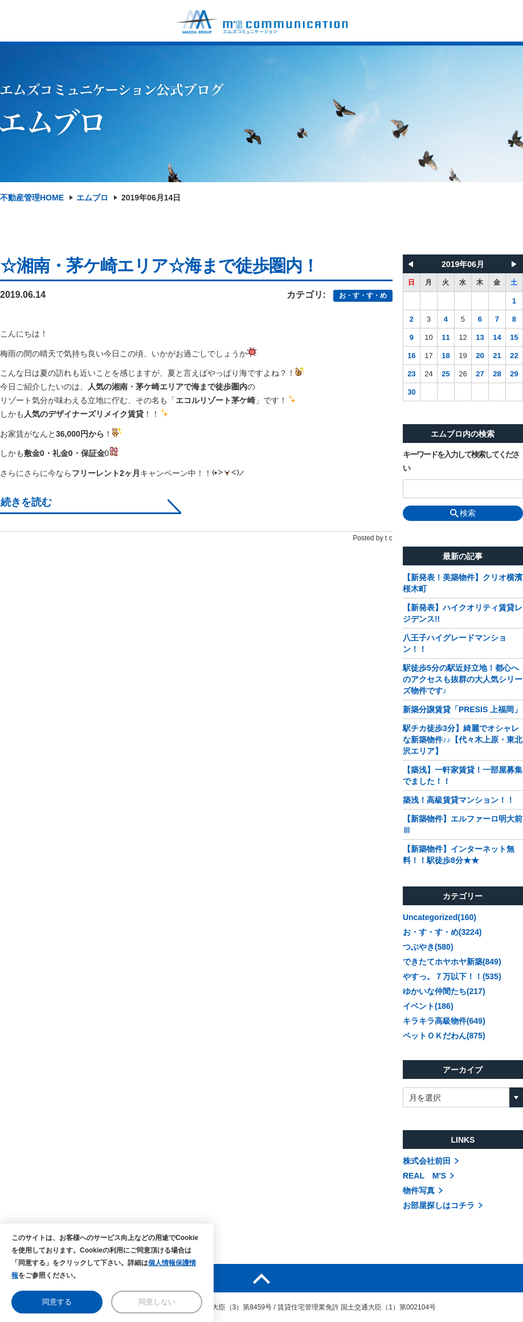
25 (446, 373)
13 (480, 337)
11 (446, 337)
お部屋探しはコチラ (439, 1205)
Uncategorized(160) (439, 917)
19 (463, 355)
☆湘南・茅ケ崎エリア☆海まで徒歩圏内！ (159, 265)
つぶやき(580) (428, 946)
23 (411, 373)
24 (428, 373)
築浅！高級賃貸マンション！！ (458, 799)
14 (497, 337)
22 (514, 355)
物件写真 (419, 1190)
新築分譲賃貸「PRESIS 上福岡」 (462, 709)
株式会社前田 (427, 1160)
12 (463, 337)
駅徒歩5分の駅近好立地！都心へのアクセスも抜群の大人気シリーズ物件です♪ (462, 679)
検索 (463, 513)
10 (428, 337)
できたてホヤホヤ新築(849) (452, 961)
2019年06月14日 (151, 197)
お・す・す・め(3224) (442, 932)
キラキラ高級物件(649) (444, 1020)
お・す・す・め (363, 295)
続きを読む (26, 502)
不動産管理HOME (32, 197)
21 (497, 355)
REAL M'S (424, 1175)
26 (463, 373)
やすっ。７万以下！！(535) (452, 976)
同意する (57, 1302)
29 (514, 373)
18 (446, 355)
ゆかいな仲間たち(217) (444, 991)
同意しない (156, 1302)
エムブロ (92, 197)
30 (411, 392)
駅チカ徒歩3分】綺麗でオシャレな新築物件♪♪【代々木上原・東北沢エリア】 (462, 740)
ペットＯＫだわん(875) (444, 1035)
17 (428, 355)
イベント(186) (428, 1006)
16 (411, 355)
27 (480, 373)
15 (514, 337)
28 (497, 373)
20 (480, 355)
